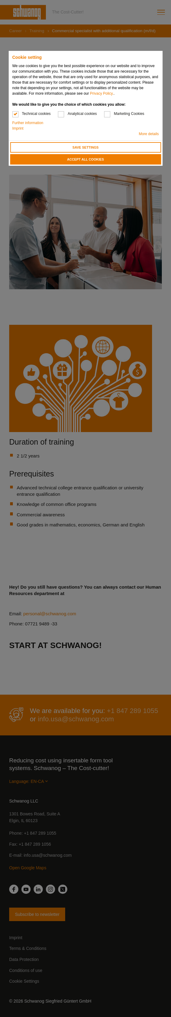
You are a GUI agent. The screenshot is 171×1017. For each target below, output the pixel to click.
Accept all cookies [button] (85, 159)
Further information (27, 123)
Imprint (18, 128)
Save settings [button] (85, 147)
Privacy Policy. (101, 93)
